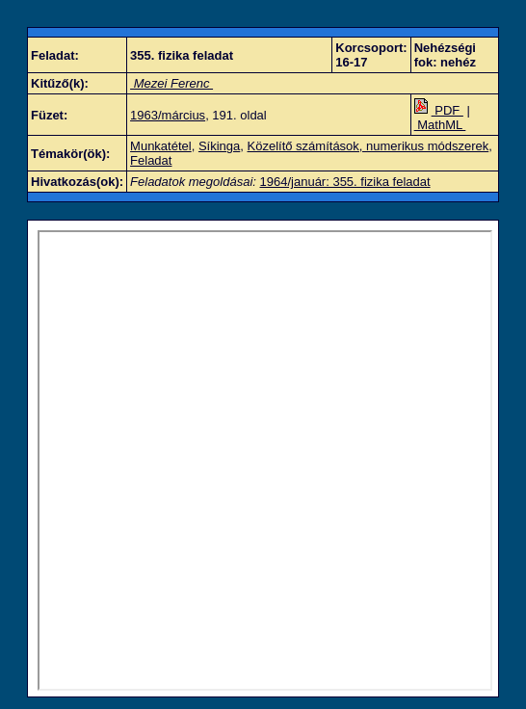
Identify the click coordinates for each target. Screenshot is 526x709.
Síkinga (219, 146)
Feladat (150, 160)
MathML (440, 125)
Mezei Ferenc (171, 83)
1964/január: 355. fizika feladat (345, 181)
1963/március (167, 115)
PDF (438, 110)
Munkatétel (161, 146)
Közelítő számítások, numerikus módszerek (368, 146)
